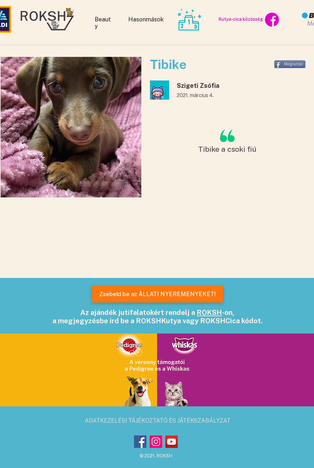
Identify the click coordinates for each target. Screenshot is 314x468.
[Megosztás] (289, 64)
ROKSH (209, 312)
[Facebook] (140, 441)
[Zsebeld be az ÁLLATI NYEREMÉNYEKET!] (157, 294)
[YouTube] (171, 441)
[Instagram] (156, 441)
